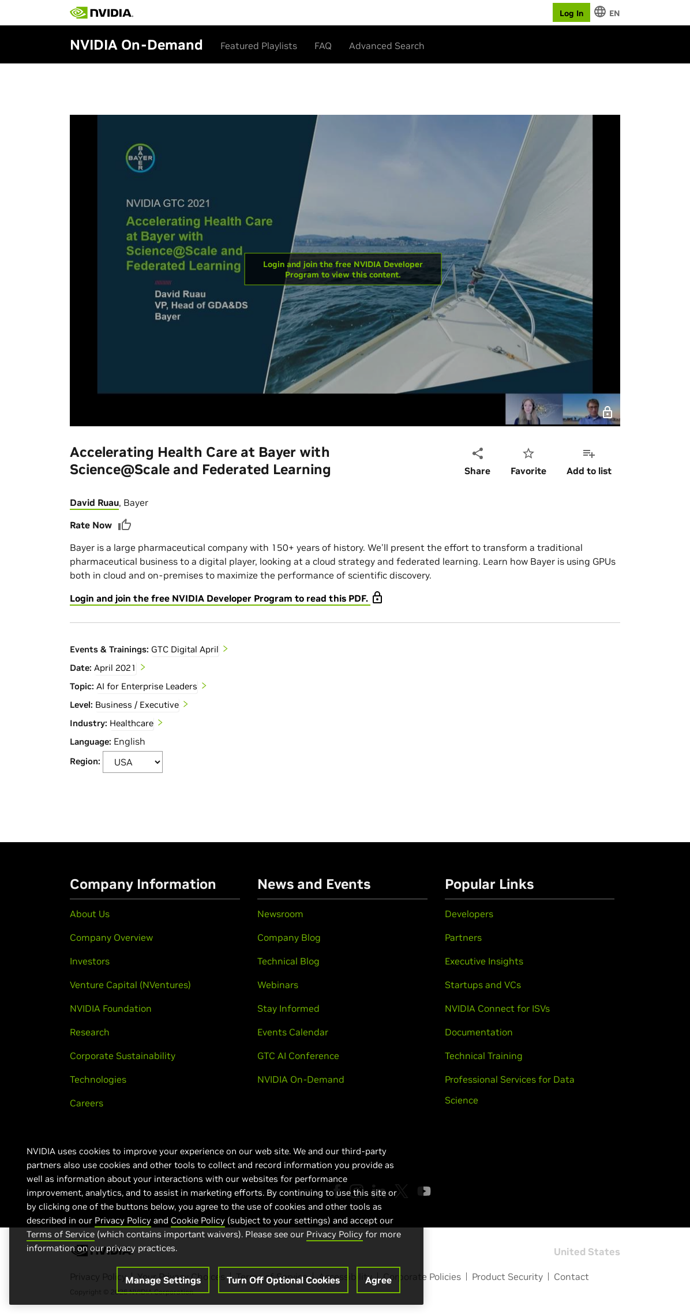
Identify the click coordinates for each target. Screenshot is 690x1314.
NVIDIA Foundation (111, 1008)
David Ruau (94, 502)
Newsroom (280, 913)
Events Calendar (292, 1032)
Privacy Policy (123, 1220)
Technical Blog (288, 961)
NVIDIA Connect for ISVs (497, 1008)
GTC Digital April (185, 649)
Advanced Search (387, 45)
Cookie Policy (198, 1220)
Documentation (479, 1032)
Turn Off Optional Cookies (283, 1280)
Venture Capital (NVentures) (130, 984)
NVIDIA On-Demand (300, 1079)
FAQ (323, 45)
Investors (90, 961)
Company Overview (111, 937)
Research (90, 1032)
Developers (469, 913)
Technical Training (484, 1055)
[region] (216, 1213)
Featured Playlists (258, 45)
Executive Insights (484, 961)
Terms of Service (61, 1234)
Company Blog (289, 937)
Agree (378, 1280)
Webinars (277, 984)
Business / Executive (137, 704)
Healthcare (131, 723)
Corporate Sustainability (122, 1055)
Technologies (98, 1079)
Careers (86, 1103)
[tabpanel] (345, 634)
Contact (571, 1276)
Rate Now (101, 525)
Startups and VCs (483, 984)
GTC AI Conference (298, 1055)
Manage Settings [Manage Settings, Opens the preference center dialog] (163, 1280)
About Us (90, 913)
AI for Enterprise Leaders (146, 686)
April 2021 (115, 667)
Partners (463, 937)
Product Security (507, 1276)
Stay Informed (288, 1008)
